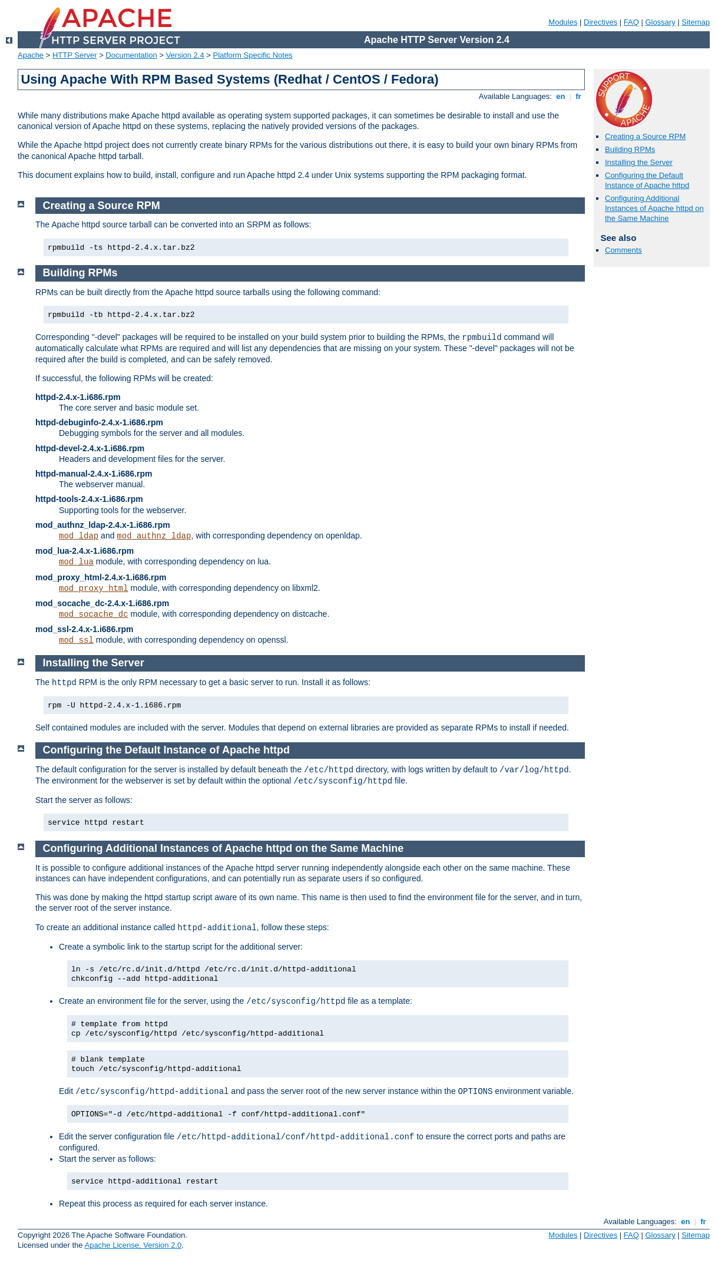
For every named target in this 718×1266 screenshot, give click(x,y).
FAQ (631, 22)
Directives (600, 22)
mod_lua (76, 562)
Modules (562, 22)
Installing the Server (639, 162)
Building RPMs (630, 149)
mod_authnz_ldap (154, 536)
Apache (31, 55)
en (560, 96)
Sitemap (695, 22)
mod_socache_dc (93, 614)
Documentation (131, 55)
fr (579, 96)
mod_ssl (76, 640)
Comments (623, 250)
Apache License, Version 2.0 (132, 1245)
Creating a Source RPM (645, 136)
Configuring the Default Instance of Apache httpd (647, 180)
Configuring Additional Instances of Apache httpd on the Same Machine (654, 208)
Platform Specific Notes (253, 55)
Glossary (660, 22)
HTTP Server (74, 55)
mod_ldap (78, 536)
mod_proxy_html (93, 588)
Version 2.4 (185, 55)
